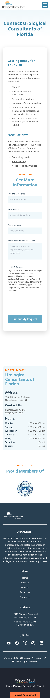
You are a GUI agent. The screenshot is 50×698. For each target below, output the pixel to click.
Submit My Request (25, 319)
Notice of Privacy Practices (24, 165)
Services (25, 587)
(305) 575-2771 (19, 409)
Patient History (19, 161)
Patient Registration (21, 157)
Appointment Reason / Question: (21, 240)
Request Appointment (25, 695)
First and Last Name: (16, 194)
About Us (25, 582)
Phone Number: (14, 225)
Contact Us (25, 597)
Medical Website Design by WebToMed (25, 686)
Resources (25, 592)
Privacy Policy (23, 282)
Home (25, 577)
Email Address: (14, 209)
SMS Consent (17, 267)
